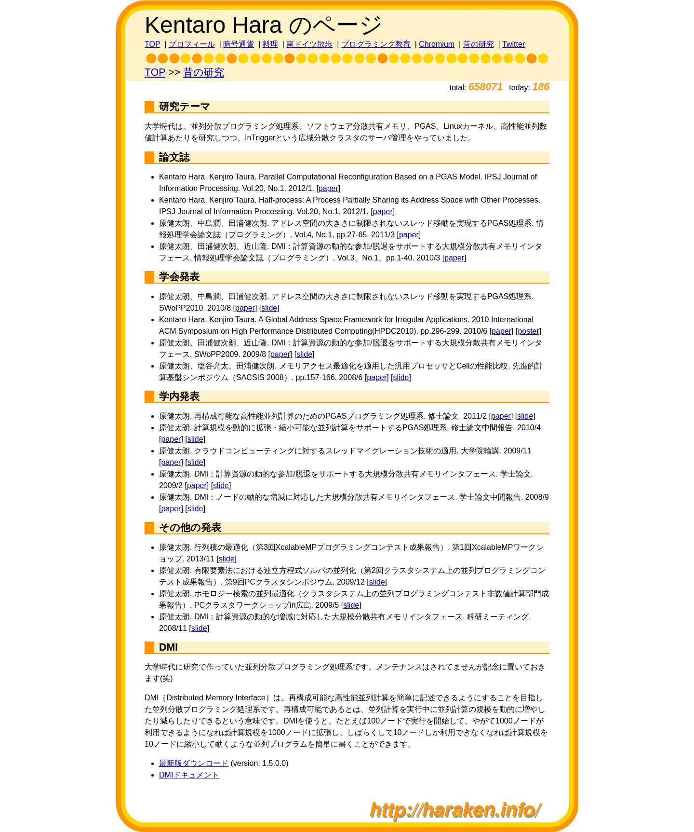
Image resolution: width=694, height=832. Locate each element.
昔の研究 (478, 44)
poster (528, 331)
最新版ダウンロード (193, 763)
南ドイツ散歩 (309, 44)
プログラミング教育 (376, 44)
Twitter (513, 44)
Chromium (436, 44)
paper (328, 188)
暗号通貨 (238, 44)
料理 (270, 44)
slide (269, 308)
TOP (152, 44)
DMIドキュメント (189, 775)
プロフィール (192, 44)
